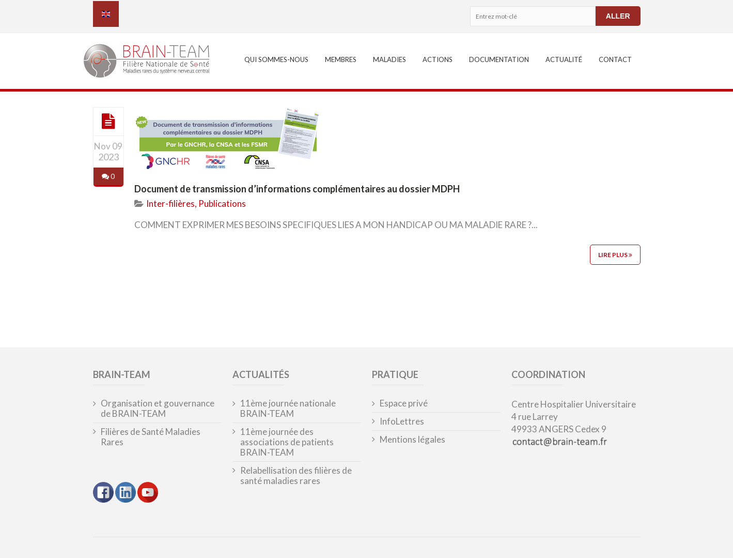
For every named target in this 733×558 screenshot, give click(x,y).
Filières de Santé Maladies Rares (150, 437)
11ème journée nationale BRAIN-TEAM (288, 408)
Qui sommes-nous (276, 59)
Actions (438, 59)
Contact (615, 59)
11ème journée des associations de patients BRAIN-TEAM (287, 442)
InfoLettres (402, 421)
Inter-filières (170, 203)
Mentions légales (412, 439)
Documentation (499, 59)
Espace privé (404, 403)
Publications (222, 203)
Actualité (563, 59)
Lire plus (615, 255)
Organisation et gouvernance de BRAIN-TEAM (157, 408)
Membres (340, 59)
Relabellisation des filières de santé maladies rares (296, 475)
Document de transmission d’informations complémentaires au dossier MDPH (297, 188)
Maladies (389, 59)
